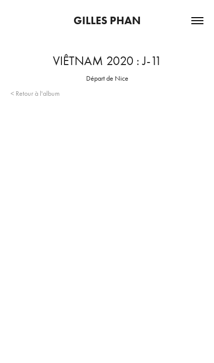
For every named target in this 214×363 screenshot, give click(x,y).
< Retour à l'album (35, 93)
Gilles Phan (107, 20)
